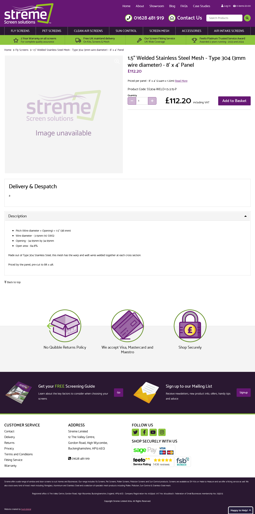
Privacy (9, 448)
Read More (181, 81)
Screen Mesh (159, 31)
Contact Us (189, 18)
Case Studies (201, 6)
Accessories (191, 31)
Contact (9, 431)
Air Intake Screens (229, 31)
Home (126, 6)
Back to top (12, 282)
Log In (226, 6)
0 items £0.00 (242, 6)
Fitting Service (13, 460)
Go (118, 392)
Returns (9, 443)
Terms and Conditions (18, 454)
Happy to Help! (239, 510)
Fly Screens (20, 31)
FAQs (184, 6)
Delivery (9, 437)
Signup (244, 392)
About (140, 6)
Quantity (132, 95)
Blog (172, 6)
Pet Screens (51, 31)
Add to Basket (234, 101)
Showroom (156, 6)
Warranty (10, 465)
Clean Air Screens (88, 31)
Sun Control (126, 31)
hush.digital (26, 509)
